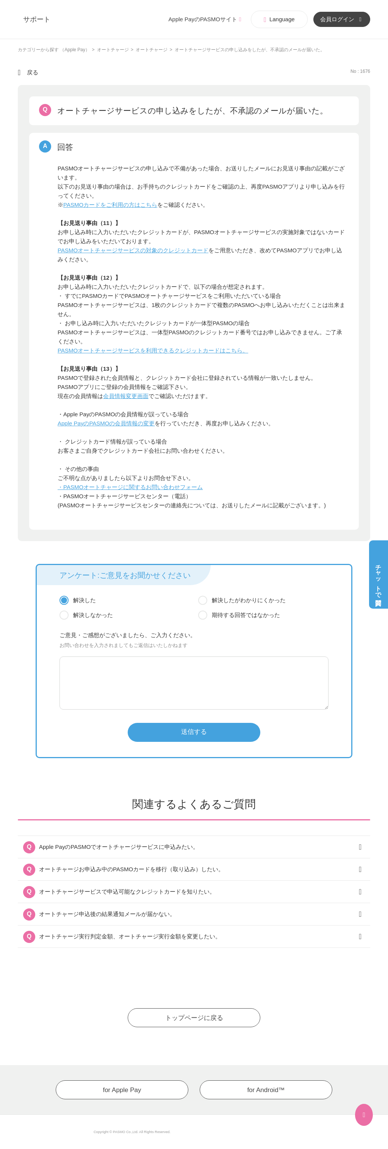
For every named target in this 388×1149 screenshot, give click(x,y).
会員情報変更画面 (126, 396)
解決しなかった (93, 615)
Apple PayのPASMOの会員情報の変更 (106, 423)
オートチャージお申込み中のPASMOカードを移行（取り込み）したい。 (131, 869)
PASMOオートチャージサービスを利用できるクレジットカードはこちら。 (153, 350)
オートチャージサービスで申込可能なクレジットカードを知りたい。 (127, 891)
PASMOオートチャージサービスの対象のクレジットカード (133, 250)
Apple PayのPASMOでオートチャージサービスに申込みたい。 (119, 847)
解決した (84, 600)
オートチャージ (113, 49)
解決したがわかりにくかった (249, 600)
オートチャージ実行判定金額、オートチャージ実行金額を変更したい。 (130, 936)
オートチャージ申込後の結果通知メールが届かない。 (107, 914)
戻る (32, 72)
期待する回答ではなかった (246, 615)
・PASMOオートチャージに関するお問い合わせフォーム (130, 487)
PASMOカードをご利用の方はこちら (110, 204)
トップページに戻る (194, 1018)
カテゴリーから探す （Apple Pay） (54, 49)
